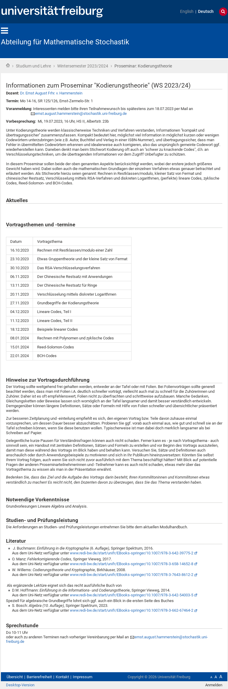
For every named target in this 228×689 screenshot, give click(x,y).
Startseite (8, 65)
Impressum (82, 677)
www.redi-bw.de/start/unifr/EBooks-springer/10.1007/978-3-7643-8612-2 (131, 574)
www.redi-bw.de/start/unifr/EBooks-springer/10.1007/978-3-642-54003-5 (131, 595)
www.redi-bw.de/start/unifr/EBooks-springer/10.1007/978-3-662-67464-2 (131, 610)
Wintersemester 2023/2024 (82, 66)
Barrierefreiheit (39, 677)
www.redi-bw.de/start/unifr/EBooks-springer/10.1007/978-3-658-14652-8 (131, 564)
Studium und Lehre (33, 66)
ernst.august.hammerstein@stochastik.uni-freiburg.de (81, 113)
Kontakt (62, 677)
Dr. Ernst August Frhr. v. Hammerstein (51, 93)
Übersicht (15, 677)
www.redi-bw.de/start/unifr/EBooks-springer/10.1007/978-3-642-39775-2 (131, 553)
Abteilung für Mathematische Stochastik (65, 42)
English (187, 11)
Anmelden (213, 685)
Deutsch (206, 11)
